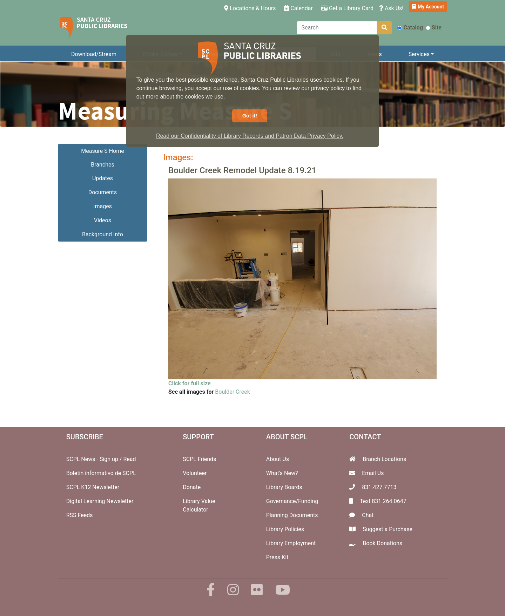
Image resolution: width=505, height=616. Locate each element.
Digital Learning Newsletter (100, 501)
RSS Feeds (79, 515)
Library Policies (285, 529)
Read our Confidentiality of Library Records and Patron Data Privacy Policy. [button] (249, 136)
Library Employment (291, 543)
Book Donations (382, 543)
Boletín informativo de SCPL (101, 473)
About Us (277, 459)
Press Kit (277, 557)
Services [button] (419, 54)
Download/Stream (93, 54)
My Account (428, 6)
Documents (102, 192)
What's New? (282, 473)
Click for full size (189, 383)
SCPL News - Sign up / (94, 459)
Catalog (410, 27)
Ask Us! (391, 8)
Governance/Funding (292, 501)
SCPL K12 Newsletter (93, 487)
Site (434, 27)
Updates (102, 178)
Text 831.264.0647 (383, 501)
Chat (367, 515)
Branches (102, 164)
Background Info (102, 234)
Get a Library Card (347, 8)
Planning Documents (292, 515)
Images (102, 206)
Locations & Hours (251, 8)
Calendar (298, 8)
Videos (102, 220)
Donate (192, 487)
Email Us (373, 473)
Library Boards (284, 487)
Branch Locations (384, 459)
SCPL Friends (199, 459)
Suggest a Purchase (387, 529)
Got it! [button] (249, 116)
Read (129, 459)
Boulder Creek (232, 391)
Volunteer (195, 473)
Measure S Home (102, 151)
